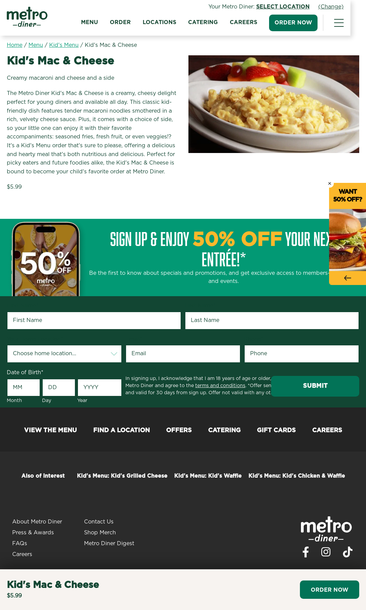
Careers (259, 22)
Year (82, 400)
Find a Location (121, 430)
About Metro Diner (37, 522)
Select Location (298, 6)
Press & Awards (33, 532)
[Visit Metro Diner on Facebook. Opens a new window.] (305, 554)
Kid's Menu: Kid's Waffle (208, 476)
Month (14, 400)
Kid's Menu (64, 45)
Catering (218, 22)
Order (135, 22)
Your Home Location (35, 339)
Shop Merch (100, 532)
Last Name (200, 305)
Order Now (309, 22)
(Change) (346, 6)
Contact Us (99, 522)
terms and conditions (220, 385)
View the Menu (50, 430)
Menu (105, 22)
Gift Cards (276, 430)
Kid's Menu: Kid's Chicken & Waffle (296, 476)
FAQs (19, 543)
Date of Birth (25, 372)
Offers (179, 430)
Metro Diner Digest (109, 543)
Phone (253, 339)
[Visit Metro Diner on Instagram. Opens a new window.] (326, 554)
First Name (22, 305)
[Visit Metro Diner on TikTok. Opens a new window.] (347, 554)
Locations (175, 22)
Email (133, 339)
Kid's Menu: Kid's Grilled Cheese (122, 476)
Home (14, 45)
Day (46, 400)
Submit (315, 386)
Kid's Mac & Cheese (111, 45)
